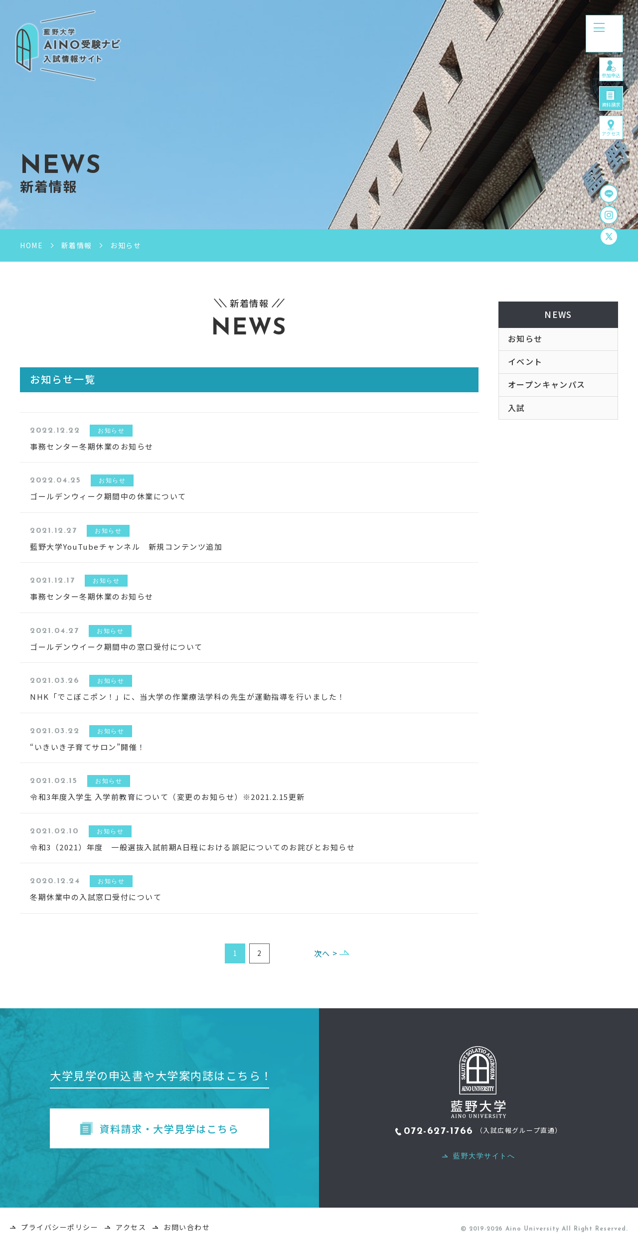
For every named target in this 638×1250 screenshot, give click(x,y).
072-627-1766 (439, 1134)
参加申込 (604, 86)
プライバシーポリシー (59, 1230)
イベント (525, 368)
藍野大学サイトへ (484, 1158)
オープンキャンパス (547, 394)
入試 (516, 419)
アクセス (604, 170)
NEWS (558, 316)
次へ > (320, 954)
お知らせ (525, 343)
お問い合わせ (186, 1230)
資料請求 (604, 128)
